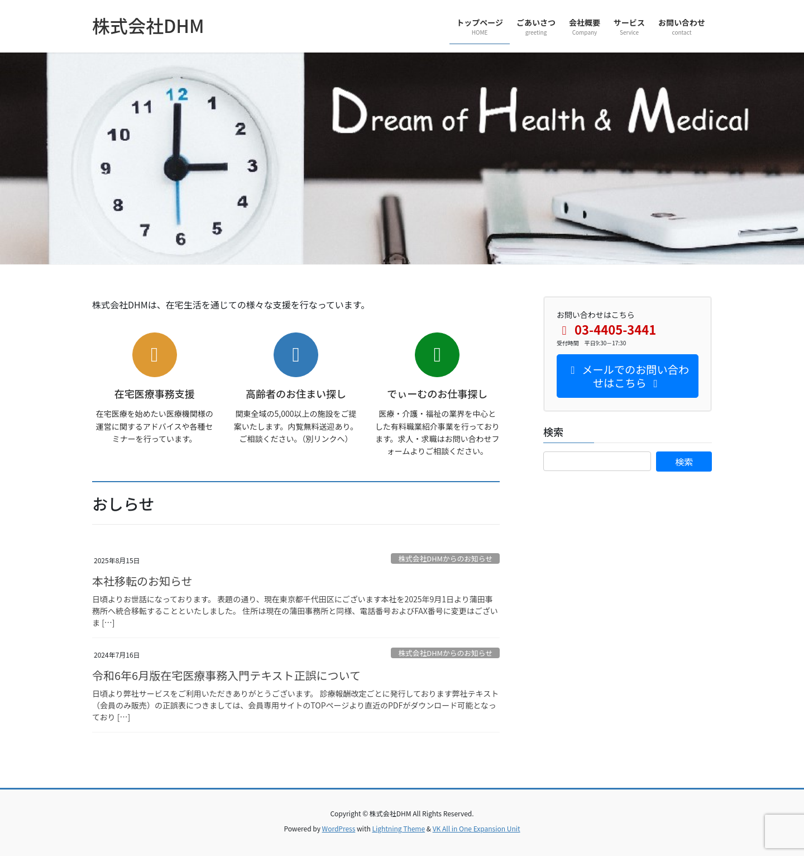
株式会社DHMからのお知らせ (445, 558)
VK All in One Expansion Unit (476, 828)
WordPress (339, 828)
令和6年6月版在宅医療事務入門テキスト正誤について (226, 675)
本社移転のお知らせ (142, 581)
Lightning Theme (398, 828)
